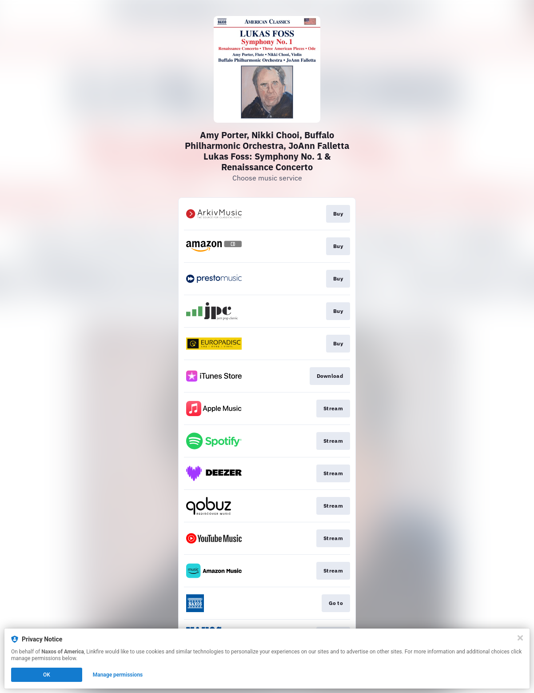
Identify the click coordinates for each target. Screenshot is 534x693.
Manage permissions (118, 675)
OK (46, 675)
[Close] (520, 638)
